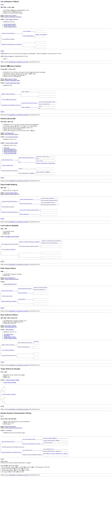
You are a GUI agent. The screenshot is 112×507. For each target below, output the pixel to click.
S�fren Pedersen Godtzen (11, 82)
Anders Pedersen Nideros (10, 345)
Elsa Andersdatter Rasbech (12, 143)
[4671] (2, 443)
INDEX (2, 54)
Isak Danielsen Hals (9, 139)
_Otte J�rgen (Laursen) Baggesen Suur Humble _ (56, 483)
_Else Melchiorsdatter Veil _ (9, 378)
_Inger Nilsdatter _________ (25, 310)
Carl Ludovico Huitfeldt (9, 264)
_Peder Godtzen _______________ (29, 95)
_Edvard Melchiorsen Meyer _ (25, 305)
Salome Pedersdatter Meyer (10, 300)
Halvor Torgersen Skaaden (10, 405)
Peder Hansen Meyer (7, 314)
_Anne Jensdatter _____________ (29, 113)
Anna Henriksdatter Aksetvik (11, 140)
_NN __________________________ (26, 169)
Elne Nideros (7, 355)
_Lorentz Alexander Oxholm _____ (49, 212)
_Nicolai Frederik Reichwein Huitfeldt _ (30, 255)
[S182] (5, 59)
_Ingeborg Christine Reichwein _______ (51, 256)
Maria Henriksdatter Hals (10, 155)
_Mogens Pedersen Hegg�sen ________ (45, 180)
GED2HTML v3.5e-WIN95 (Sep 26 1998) (18, 65)
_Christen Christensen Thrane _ (29, 108)
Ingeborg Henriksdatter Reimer (13, 86)
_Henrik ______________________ (26, 177)
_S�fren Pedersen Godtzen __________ (11, 97)
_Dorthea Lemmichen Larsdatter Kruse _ (11, 481)
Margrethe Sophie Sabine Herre (12, 203)
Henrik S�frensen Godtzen (9, 104)
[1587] (20, 13)
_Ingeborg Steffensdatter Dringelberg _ (11, 47)
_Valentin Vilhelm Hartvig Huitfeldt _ (51, 253)
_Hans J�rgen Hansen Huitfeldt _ (10, 257)
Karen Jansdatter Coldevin (10, 24)
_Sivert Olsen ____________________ (45, 168)
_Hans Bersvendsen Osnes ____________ (32, 466)
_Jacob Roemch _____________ (25, 318)
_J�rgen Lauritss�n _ (41, 35)
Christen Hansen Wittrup (10, 453)
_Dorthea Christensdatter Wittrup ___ (32, 471)
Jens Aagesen (9, 457)
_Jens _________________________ (47, 111)
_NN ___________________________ (47, 114)
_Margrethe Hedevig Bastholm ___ (49, 215)
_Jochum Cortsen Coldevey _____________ (11, 34)
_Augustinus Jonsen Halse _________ (45, 163)
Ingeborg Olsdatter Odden (12, 149)
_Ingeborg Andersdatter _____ (25, 368)
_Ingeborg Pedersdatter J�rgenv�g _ (46, 170)
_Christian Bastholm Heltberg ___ (10, 211)
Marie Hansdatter (10, 349)
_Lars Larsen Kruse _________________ (32, 479)
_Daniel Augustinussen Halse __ (26, 164)
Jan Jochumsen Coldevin (8, 40)
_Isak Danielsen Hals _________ (9, 166)
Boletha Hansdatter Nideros (10, 358)
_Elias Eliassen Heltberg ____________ (30, 208)
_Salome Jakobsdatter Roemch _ (9, 320)
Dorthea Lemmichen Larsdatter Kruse (13, 454)
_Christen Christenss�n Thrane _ (47, 106)
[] (2, 56)
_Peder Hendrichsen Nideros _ (25, 362)
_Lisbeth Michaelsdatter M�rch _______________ (56, 467)
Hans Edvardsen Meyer (10, 294)
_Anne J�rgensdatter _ (29, 36)
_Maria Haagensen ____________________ (30, 226)
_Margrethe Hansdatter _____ (40, 306)
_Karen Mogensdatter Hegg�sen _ (27, 182)
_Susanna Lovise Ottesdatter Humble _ (32, 484)
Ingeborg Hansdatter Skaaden (12, 403)
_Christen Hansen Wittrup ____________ (11, 469)
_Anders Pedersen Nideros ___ (9, 365)
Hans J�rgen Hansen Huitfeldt (12, 249)
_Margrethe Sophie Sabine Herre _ (10, 224)
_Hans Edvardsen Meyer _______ (9, 307)
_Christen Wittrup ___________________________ (55, 470)
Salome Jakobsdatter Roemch (11, 295)
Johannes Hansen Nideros (10, 356)
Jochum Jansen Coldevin (9, 25)
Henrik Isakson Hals (7, 173)
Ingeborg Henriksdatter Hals (10, 156)
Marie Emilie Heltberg (8, 217)
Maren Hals (6, 154)
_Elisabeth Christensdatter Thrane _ (11, 110)
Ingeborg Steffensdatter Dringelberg (13, 16)
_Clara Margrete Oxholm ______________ (30, 214)
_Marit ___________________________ (45, 165)
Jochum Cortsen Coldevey (11, 15)
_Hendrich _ (36, 361)
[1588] (2, 4)
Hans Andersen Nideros (8, 371)
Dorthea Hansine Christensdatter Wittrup (13, 475)
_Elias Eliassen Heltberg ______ (49, 207)
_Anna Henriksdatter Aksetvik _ (9, 179)
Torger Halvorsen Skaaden (9, 419)
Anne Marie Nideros (8, 354)
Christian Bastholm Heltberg (11, 202)
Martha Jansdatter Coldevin (10, 26)
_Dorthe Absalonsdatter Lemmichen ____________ (55, 480)
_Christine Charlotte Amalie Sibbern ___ (30, 260)
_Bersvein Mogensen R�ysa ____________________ (56, 465)
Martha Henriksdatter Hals (10, 157)
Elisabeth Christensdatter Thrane (12, 83)
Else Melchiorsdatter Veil (10, 346)
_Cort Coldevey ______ (29, 31)
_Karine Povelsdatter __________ (47, 109)
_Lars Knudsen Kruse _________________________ (55, 478)
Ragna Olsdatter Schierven (12, 19)
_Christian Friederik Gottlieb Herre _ (30, 221)
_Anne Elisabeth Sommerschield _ (49, 210)
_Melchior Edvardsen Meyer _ (40, 303)
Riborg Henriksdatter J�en (10, 159)
